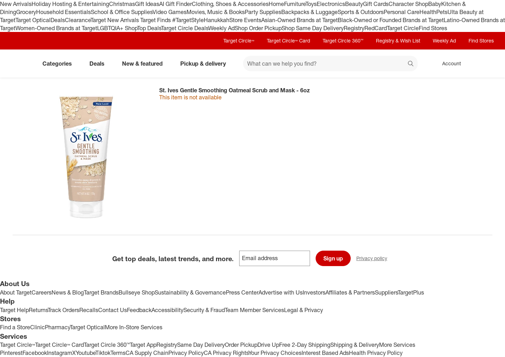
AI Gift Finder (175, 3)
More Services (397, 344)
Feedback (139, 309)
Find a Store (15, 327)
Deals (57, 20)
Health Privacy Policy (376, 352)
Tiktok (102, 352)
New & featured (145, 63)
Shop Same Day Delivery (313, 28)
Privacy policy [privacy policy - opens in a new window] (374, 259)
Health (427, 11)
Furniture (294, 3)
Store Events (245, 20)
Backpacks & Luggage (309, 11)
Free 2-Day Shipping (304, 344)
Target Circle (403, 28)
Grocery (26, 11)
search (411, 64)
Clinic (37, 327)
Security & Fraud (204, 309)
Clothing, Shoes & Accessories (230, 3)
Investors (314, 292)
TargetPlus (411, 292)
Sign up (333, 258)
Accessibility (167, 309)
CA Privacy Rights (226, 352)
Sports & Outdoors (361, 11)
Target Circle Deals (184, 28)
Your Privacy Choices (275, 352)
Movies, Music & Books (216, 11)
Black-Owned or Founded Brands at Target (391, 20)
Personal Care (401, 11)
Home (276, 3)
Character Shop (408, 3)
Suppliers (386, 292)
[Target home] (22, 63)
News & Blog (68, 292)
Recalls (88, 309)
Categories (60, 63)
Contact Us (112, 309)
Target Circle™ (238, 41)
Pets (441, 11)
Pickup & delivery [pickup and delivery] (205, 63)
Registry (354, 28)
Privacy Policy (186, 352)
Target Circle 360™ (343, 41)
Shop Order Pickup (258, 28)
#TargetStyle (188, 20)
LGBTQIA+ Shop (117, 28)
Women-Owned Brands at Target (56, 28)
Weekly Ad (221, 28)
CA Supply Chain (147, 352)
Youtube (85, 352)
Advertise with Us (280, 292)
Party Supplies (263, 11)
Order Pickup (241, 344)
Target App (143, 344)
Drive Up (268, 344)
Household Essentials (63, 11)
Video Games (170, 11)
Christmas (122, 3)
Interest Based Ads (325, 352)
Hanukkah (216, 20)
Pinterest (11, 352)
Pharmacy (57, 327)
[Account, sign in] (448, 63)
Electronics (331, 3)
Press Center (242, 292)
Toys (311, 3)
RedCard (375, 28)
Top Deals (149, 28)
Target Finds (156, 20)
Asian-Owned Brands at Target (299, 20)
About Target (16, 292)
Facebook (34, 352)
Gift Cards (376, 3)
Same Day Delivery (201, 344)
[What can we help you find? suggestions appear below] (330, 63)
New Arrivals (16, 3)
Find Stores (433, 28)
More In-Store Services (133, 327)
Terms (118, 352)
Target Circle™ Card (288, 41)
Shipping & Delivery (354, 344)
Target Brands (101, 292)
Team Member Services (254, 309)
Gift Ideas (147, 3)
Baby (434, 3)
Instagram (59, 352)
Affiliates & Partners (350, 292)
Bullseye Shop (137, 292)
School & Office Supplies (122, 11)
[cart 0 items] (483, 63)
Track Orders (63, 309)
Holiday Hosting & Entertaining (70, 3)
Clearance (77, 20)
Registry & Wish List (398, 41)
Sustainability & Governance (190, 292)
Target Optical (32, 20)
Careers (42, 292)
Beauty (354, 3)
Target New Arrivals (115, 20)
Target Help (14, 309)
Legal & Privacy (303, 309)
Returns (38, 309)
